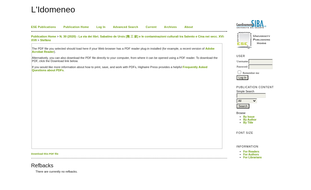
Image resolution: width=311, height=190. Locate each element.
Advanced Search (125, 27)
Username (242, 61)
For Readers (251, 151)
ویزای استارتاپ (32, 175)
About (188, 27)
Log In (100, 27)
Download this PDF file (44, 153)
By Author (249, 119)
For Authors (251, 154)
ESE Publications (43, 27)
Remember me (251, 73)
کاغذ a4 (31, 175)
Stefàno (45, 40)
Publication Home (76, 27)
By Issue (249, 116)
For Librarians (252, 157)
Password (242, 66)
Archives (170, 27)
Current (151, 27)
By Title (248, 122)
